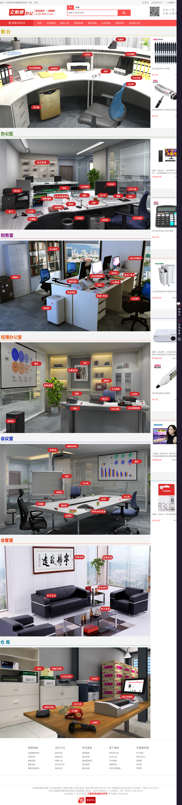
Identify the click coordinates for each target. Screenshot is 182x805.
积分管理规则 (115, 768)
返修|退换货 (87, 760)
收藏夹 (171, 2)
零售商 (139, 768)
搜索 (124, 13)
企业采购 (106, 23)
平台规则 (113, 760)
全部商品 (51, 23)
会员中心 (158, 2)
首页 (147, 2)
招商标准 (113, 764)
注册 (36, 2)
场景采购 (78, 23)
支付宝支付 (60, 764)
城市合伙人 (141, 757)
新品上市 (64, 23)
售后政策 (86, 764)
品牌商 (139, 760)
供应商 (139, 764)
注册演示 (32, 757)
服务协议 (32, 764)
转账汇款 (59, 760)
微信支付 (59, 768)
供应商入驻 (134, 23)
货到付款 (59, 753)
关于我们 (140, 753)
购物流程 (32, 760)
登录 (30, 2)
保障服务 (86, 753)
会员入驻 (113, 757)
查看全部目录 (18, 23)
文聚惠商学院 (33, 753)
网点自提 (86, 768)
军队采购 (92, 23)
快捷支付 (59, 757)
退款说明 (86, 757)
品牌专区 (119, 23)
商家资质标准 (33, 768)
